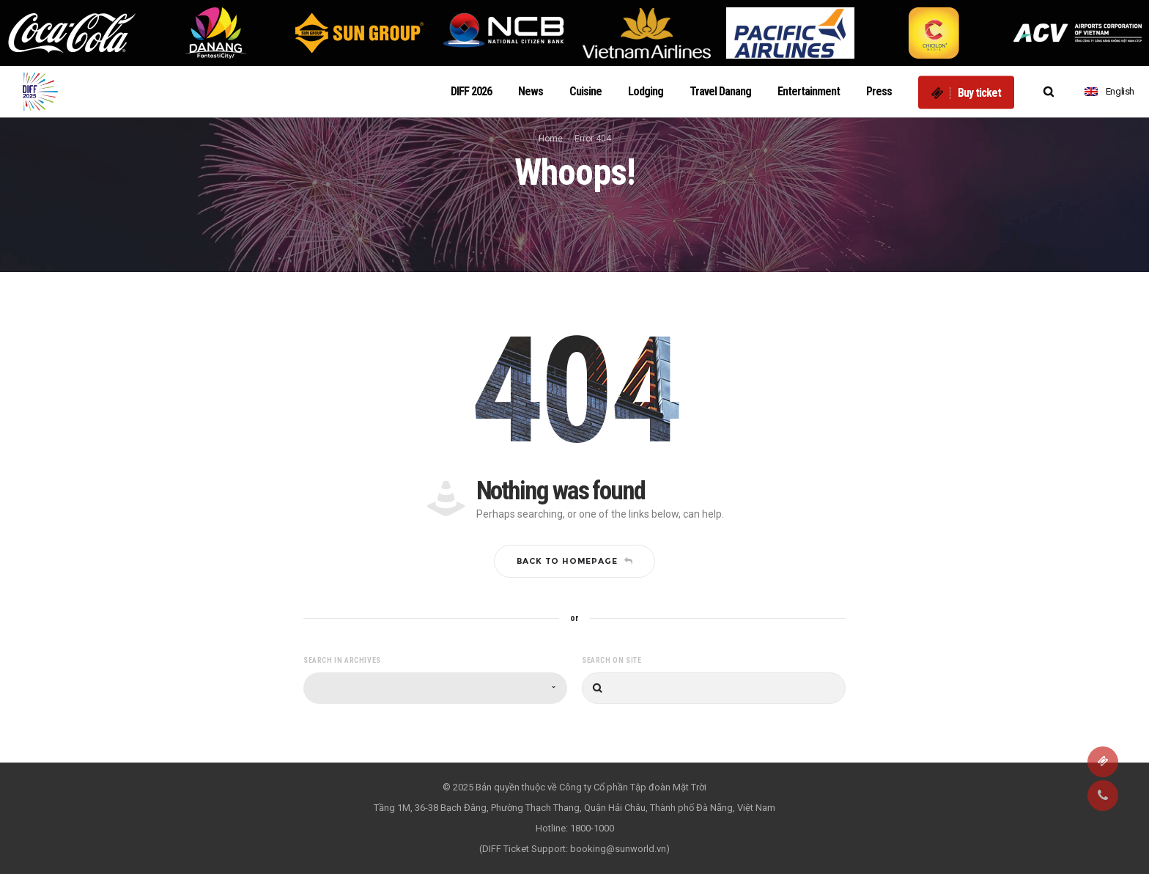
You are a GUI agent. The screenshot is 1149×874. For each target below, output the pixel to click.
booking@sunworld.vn (618, 848)
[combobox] (435, 688)
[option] (72, 33)
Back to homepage (575, 561)
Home (551, 138)
